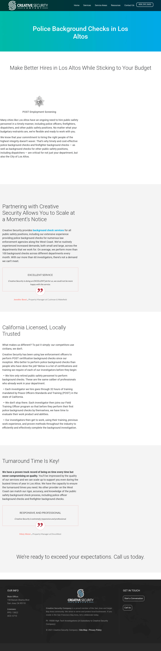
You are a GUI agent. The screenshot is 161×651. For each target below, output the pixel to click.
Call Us (127, 607)
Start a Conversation (133, 598)
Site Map (83, 630)
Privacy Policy (95, 630)
